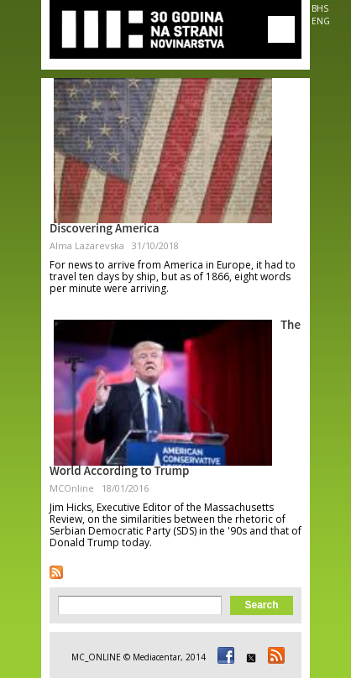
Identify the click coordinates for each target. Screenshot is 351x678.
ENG (321, 21)
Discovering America (105, 230)
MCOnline (72, 488)
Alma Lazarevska (87, 245)
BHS (320, 8)
